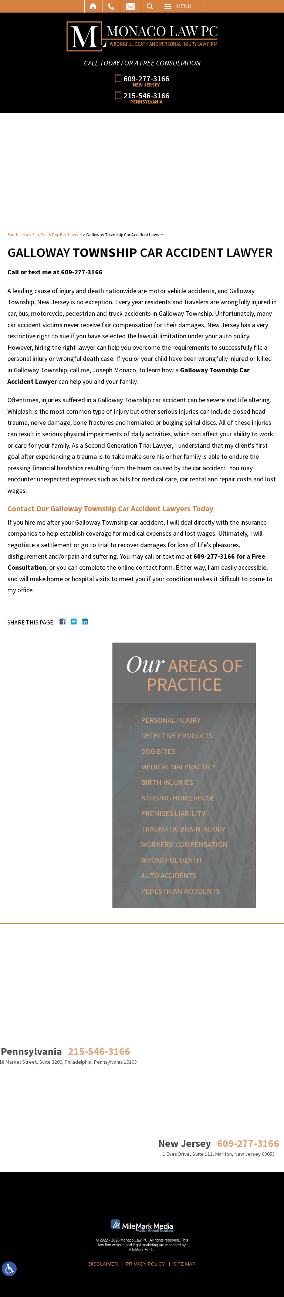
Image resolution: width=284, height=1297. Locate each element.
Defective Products (204, 735)
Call (111, 6)
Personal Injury (198, 720)
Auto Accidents (196, 875)
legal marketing (145, 1245)
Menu (184, 6)
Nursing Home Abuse (205, 797)
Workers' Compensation (212, 844)
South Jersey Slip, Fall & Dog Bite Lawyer (44, 234)
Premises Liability (201, 813)
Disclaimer (103, 1264)
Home (93, 6)
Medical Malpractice (206, 766)
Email (130, 6)
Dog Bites (186, 751)
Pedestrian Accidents (208, 890)
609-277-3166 (146, 78)
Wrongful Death (199, 859)
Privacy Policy (145, 1264)
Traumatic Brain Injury (211, 828)
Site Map (184, 1264)
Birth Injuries (195, 782)
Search (150, 6)
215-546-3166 (146, 95)
